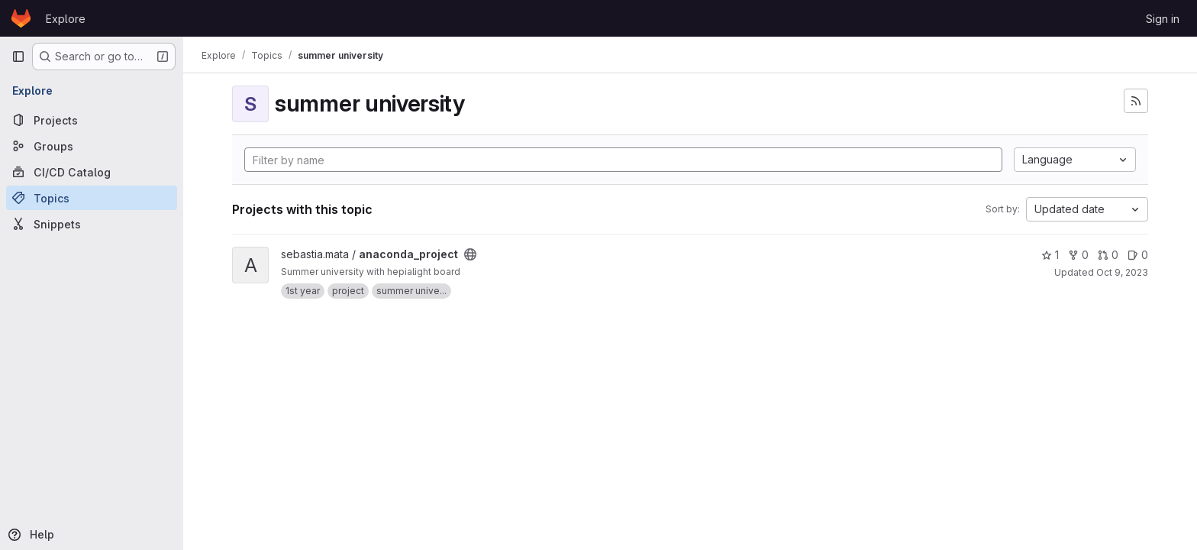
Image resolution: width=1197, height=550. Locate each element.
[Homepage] (21, 18)
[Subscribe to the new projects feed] (1136, 101)
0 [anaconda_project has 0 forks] (1078, 254)
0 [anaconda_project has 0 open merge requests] (1108, 254)
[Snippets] (91, 224)
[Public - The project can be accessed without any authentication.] (470, 254)
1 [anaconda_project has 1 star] (1050, 254)
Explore (66, 18)
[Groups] (91, 146)
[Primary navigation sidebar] (18, 56)
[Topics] (91, 198)
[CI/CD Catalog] (91, 172)
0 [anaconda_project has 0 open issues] (1138, 254)
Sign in (1162, 18)
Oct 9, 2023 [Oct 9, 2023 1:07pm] (1122, 272)
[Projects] (91, 120)
